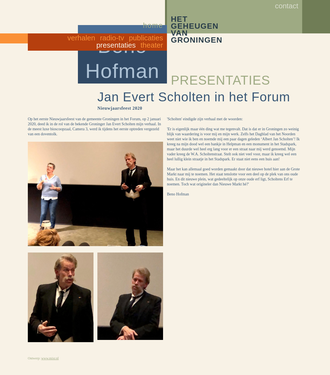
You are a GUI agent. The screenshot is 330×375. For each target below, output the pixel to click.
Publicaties (146, 38)
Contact (286, 6)
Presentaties (116, 45)
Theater (152, 45)
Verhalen (81, 38)
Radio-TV (112, 38)
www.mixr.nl (50, 358)
